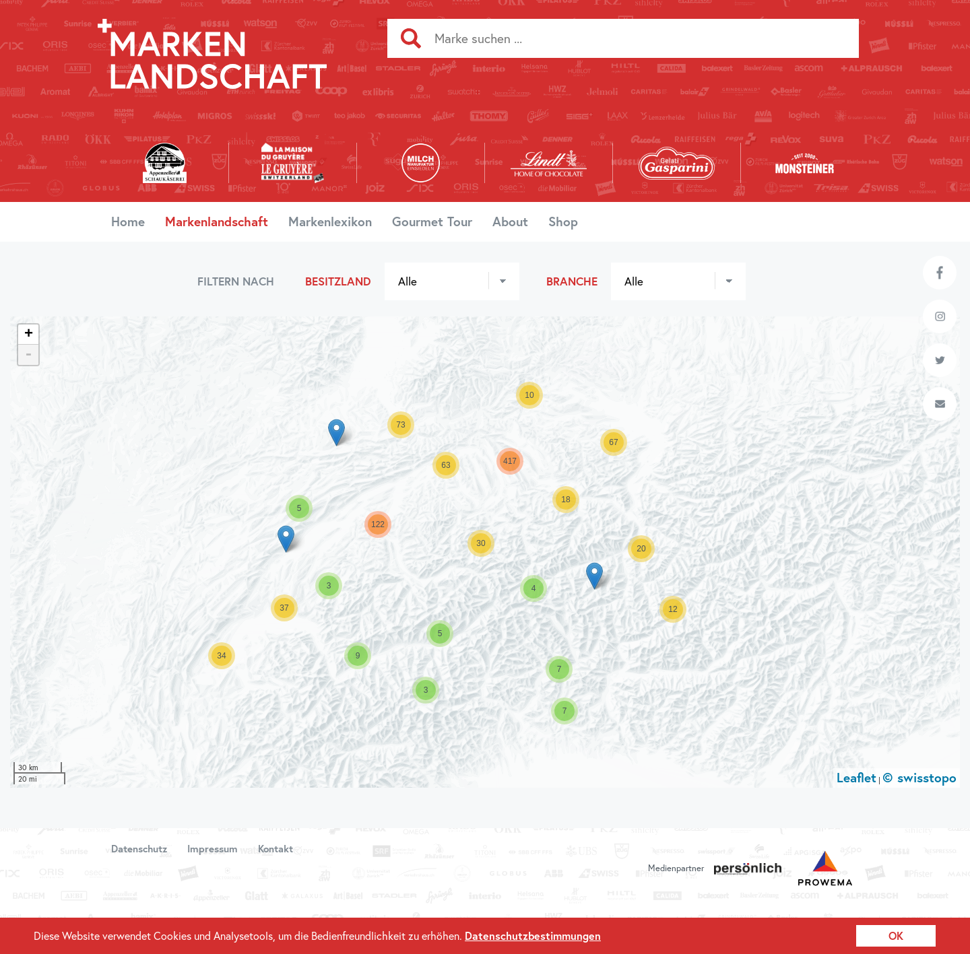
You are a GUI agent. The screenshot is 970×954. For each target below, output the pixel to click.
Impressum (212, 848)
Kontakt (275, 848)
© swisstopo (919, 777)
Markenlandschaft (216, 221)
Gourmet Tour (432, 221)
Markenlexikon (330, 221)
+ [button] (28, 335)
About (510, 221)
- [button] (28, 355)
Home (128, 221)
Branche (571, 281)
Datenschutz (139, 848)
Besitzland (338, 281)
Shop (563, 221)
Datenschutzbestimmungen (533, 935)
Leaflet (856, 777)
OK (895, 935)
